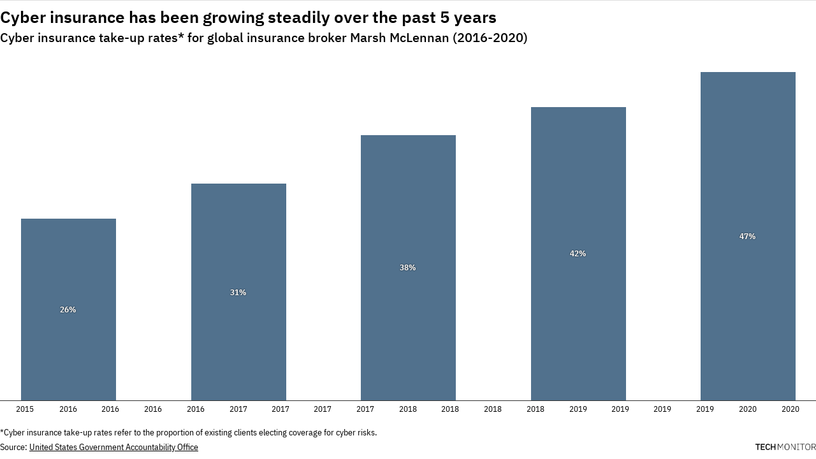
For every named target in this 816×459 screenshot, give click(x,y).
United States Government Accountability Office (113, 447)
